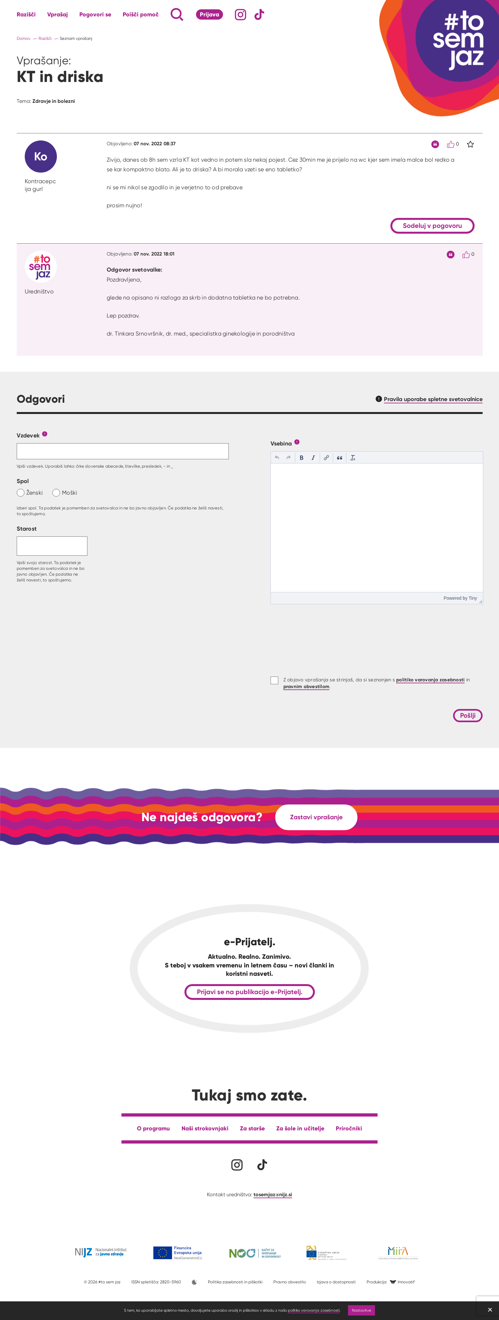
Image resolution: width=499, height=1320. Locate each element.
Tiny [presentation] (473, 598)
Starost (27, 528)
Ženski (34, 492)
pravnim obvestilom (306, 686)
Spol (23, 481)
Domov (24, 38)
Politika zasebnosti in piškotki (235, 1282)
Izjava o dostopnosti (336, 1282)
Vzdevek (28, 435)
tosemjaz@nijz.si (273, 1194)
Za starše (252, 1128)
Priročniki (349, 1128)
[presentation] (277, 457)
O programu (153, 1128)
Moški (69, 492)
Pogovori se (95, 14)
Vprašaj (57, 14)
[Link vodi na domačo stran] (453, 40)
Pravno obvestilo (289, 1282)
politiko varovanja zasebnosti (314, 1310)
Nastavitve (361, 1310)
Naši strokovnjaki (205, 1128)
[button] (277, 457)
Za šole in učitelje (300, 1128)
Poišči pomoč (141, 14)
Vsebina (281, 443)
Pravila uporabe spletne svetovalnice (433, 399)
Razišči (26, 14)
